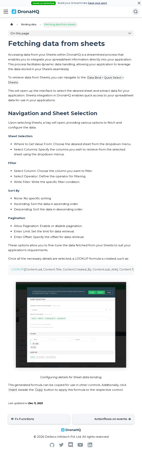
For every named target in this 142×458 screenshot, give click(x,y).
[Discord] (70, 446)
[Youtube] (80, 446)
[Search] (135, 11)
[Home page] (11, 24)
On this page (19, 33)
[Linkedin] (90, 446)
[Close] (139, 3)
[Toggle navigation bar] (6, 11)
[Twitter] (61, 446)
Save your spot (97, 3)
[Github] (52, 446)
